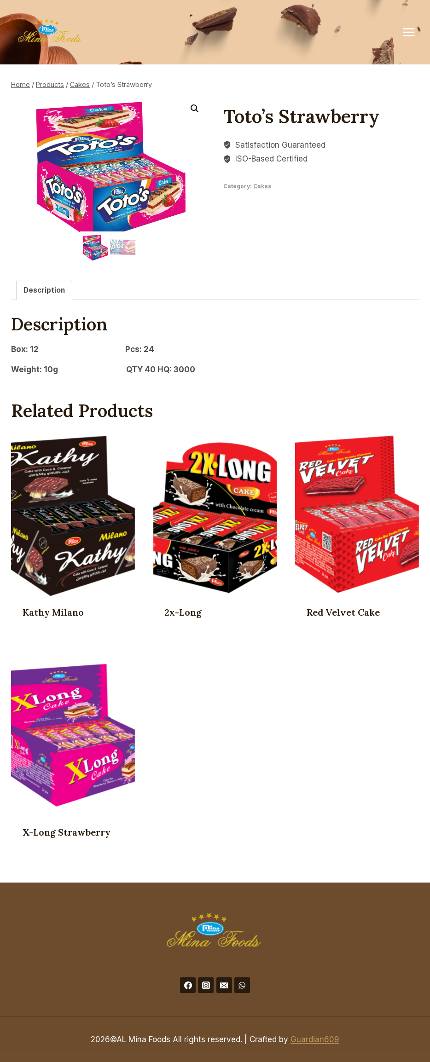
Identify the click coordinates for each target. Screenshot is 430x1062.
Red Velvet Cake (343, 611)
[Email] (224, 984)
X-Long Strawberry (66, 831)
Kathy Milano (53, 611)
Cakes (262, 186)
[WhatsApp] (242, 984)
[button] (194, 108)
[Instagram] (206, 984)
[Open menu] (413, 32)
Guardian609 (315, 1038)
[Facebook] (188, 984)
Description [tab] (44, 289)
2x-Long (183, 611)
